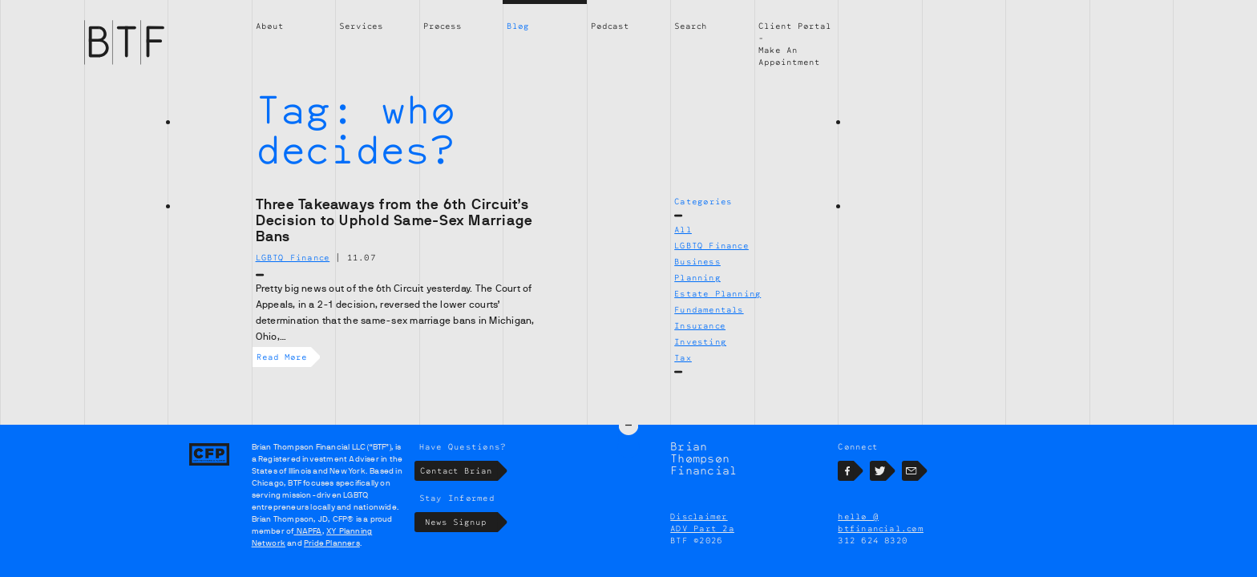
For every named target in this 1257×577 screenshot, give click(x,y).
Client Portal (794, 25)
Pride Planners (332, 543)
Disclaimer (698, 516)
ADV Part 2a (702, 528)
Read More (284, 357)
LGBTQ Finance (711, 245)
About (270, 25)
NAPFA (307, 531)
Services (361, 25)
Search (690, 25)
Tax (683, 357)
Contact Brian (459, 471)
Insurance (700, 325)
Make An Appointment (789, 56)
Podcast (610, 25)
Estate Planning (717, 293)
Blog (518, 25)
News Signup (461, 522)
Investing (700, 341)
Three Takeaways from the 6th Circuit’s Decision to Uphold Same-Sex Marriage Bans (394, 220)
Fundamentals (708, 309)
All (683, 229)
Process (442, 25)
